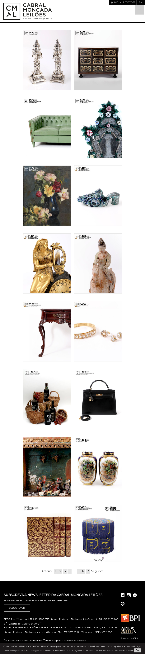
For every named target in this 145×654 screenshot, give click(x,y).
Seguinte (97, 571)
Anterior (47, 571)
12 (83, 571)
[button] (139, 10)
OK (138, 650)
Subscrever (17, 607)
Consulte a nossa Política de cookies (114, 650)
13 (88, 571)
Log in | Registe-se (122, 2)
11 (78, 571)
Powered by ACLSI (129, 638)
